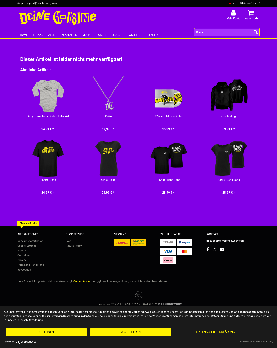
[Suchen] (256, 32)
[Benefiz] (153, 34)
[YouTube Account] (222, 249)
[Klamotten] (69, 34)
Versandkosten (82, 281)
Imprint (21, 251)
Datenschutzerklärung (215, 332)
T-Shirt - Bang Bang (168, 180)
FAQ (68, 241)
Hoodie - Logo (229, 116)
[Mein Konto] (234, 13)
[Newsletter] (134, 34)
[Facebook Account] (207, 249)
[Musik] (86, 34)
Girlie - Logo (108, 180)
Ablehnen (46, 332)
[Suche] (227, 32)
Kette (108, 116)
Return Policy (74, 246)
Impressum (245, 341)
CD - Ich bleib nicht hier (168, 116)
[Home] (23, 34)
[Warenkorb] (252, 13)
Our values (23, 255)
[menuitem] (230, 3)
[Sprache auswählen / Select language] (232, 3)
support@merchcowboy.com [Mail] (225, 241)
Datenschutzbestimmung (262, 341)
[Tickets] (101, 34)
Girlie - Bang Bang (229, 180)
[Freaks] (38, 34)
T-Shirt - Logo (48, 180)
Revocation (24, 270)
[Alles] (52, 34)
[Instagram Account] (214, 249)
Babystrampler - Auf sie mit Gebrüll (48, 116)
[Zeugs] (116, 34)
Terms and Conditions (30, 265)
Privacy (21, 260)
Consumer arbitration (30, 241)
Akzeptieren (131, 332)
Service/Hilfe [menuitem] (250, 3)
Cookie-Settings (26, 246)
